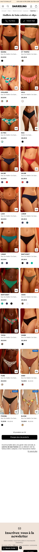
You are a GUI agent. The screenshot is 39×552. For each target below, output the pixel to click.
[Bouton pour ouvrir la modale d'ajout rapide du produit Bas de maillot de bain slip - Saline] (16, 169)
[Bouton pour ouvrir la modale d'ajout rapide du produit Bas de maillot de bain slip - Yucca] (16, 331)
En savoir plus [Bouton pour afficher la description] (32, 451)
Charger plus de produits (19, 437)
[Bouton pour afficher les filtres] (10, 21)
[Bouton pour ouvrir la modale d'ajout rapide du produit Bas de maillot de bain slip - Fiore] (16, 371)
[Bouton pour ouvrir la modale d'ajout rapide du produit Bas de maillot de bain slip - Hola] (36, 88)
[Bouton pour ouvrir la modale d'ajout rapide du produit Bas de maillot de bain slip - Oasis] (36, 290)
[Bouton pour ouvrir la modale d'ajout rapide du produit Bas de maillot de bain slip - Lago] (16, 209)
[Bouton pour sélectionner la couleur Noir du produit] (2, 61)
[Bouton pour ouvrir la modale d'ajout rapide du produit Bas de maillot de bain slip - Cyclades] (16, 88)
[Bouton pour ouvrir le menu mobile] (3, 6)
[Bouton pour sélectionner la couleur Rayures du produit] (22, 101)
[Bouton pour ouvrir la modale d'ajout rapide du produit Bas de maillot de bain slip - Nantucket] (36, 250)
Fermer (20, 547)
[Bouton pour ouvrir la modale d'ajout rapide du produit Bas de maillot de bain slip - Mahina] (16, 47)
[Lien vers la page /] (4, 11)
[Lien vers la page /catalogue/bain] (9, 11)
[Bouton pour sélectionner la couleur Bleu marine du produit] (2, 182)
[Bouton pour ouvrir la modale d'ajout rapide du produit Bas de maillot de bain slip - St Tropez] (36, 47)
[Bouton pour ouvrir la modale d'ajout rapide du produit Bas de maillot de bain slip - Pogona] (16, 412)
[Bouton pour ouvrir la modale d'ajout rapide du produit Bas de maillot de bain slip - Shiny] (36, 371)
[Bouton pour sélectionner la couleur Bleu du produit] (27, 223)
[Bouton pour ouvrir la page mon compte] (31, 6)
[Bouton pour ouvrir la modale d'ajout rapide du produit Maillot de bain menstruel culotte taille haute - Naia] (36, 128)
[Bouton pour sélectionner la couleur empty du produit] (22, 61)
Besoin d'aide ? (11, 548)
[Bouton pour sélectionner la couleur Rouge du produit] (7, 182)
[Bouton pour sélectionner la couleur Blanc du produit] (27, 303)
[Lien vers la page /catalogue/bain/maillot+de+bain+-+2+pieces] (20, 11)
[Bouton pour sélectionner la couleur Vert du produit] (32, 263)
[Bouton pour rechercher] (8, 6)
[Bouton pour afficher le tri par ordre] (28, 21)
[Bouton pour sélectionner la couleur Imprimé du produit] (2, 101)
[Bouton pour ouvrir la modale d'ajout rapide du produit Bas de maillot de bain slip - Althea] (16, 128)
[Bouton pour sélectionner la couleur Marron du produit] (22, 384)
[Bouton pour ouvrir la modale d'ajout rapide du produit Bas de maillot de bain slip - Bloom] (36, 412)
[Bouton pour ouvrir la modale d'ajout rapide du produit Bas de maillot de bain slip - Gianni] (36, 331)
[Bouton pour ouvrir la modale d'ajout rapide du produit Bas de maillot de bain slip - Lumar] (36, 209)
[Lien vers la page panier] (36, 6)
